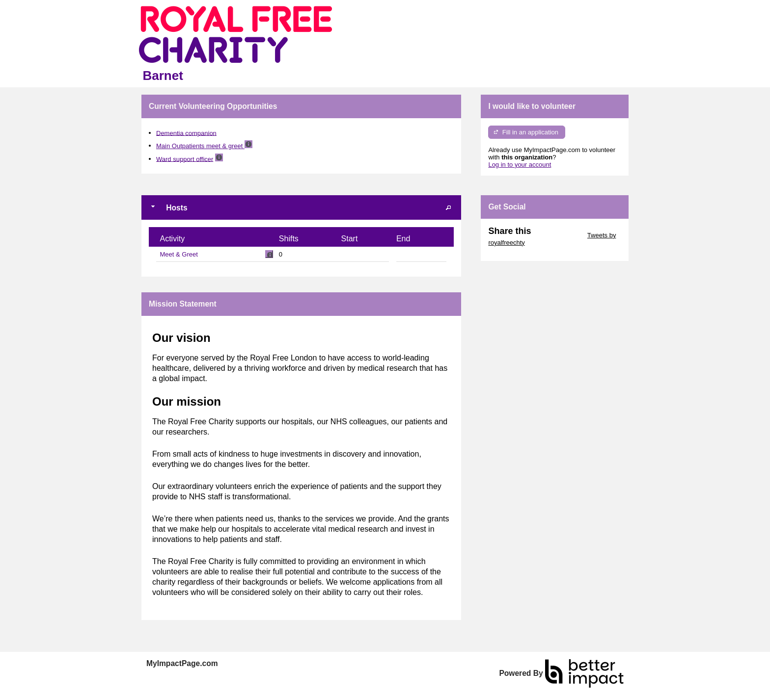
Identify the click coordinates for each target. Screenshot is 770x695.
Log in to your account (519, 164)
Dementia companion (186, 132)
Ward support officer (184, 158)
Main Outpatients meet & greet (200, 146)
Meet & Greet (179, 254)
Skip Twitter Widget (558, 235)
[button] (448, 207)
